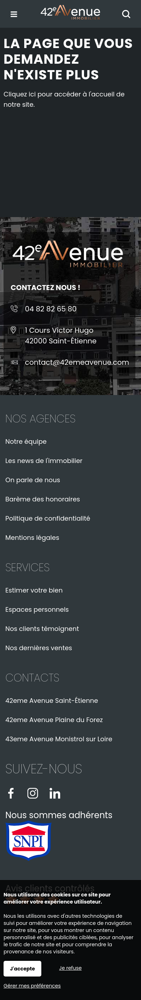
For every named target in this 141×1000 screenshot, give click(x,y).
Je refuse (70, 968)
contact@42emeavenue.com (77, 362)
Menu (13, 13)
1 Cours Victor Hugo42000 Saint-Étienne (60, 335)
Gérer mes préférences (32, 985)
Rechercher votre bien (128, 14)
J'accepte (22, 968)
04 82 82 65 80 (51, 309)
